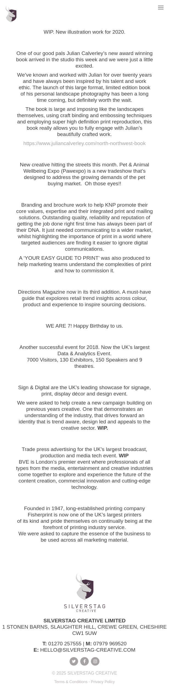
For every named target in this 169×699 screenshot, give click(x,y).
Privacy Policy (103, 682)
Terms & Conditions (70, 682)
